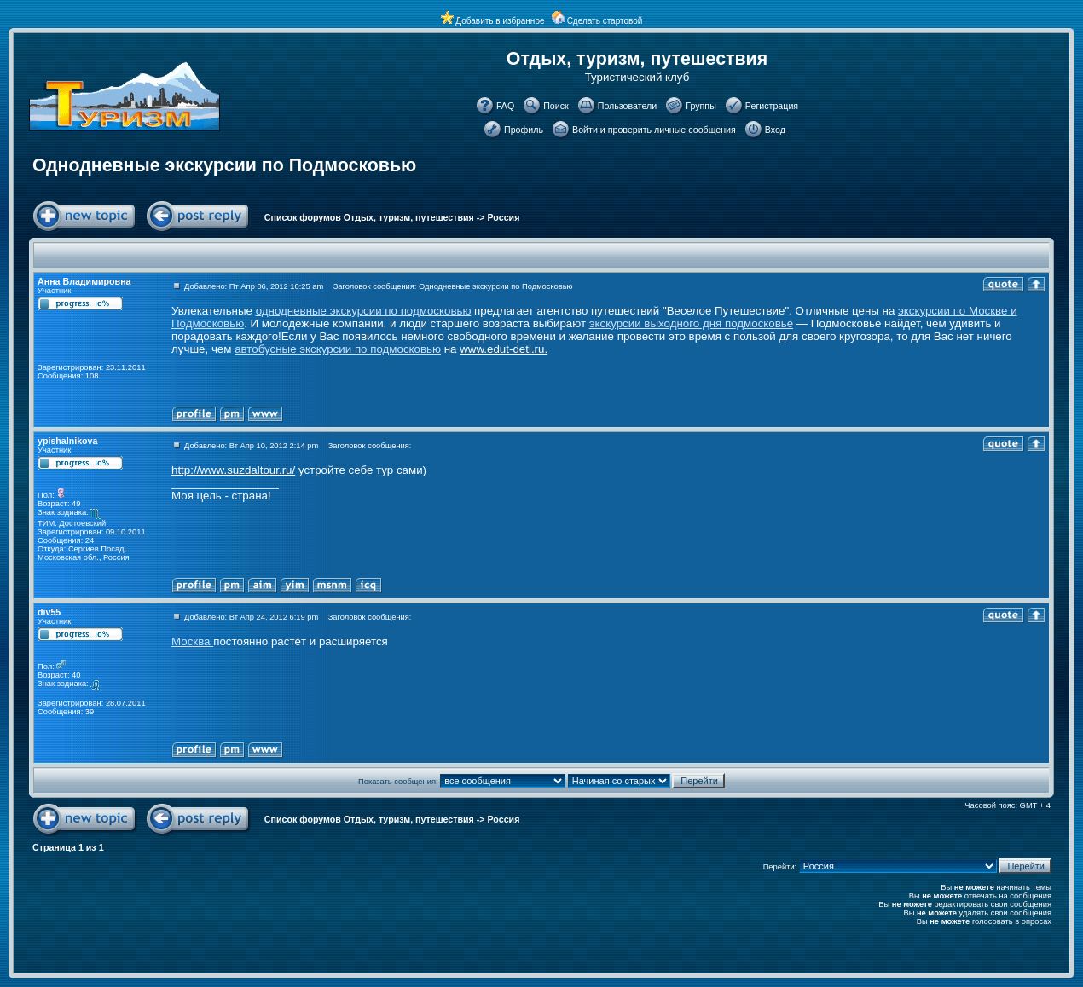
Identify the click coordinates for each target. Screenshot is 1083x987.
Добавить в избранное (499, 21)
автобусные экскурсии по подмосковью (338, 349)
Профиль (523, 129)
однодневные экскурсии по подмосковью (364, 310)
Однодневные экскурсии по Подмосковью (224, 165)
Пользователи (627, 106)
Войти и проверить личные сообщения (654, 129)
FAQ (505, 106)
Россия (504, 217)
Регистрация (771, 106)
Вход (775, 129)
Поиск (556, 106)
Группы (701, 106)
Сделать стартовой (605, 21)
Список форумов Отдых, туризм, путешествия (369, 217)
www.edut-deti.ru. (503, 349)
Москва (192, 641)
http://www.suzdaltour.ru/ (233, 470)
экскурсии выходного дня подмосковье (691, 323)
